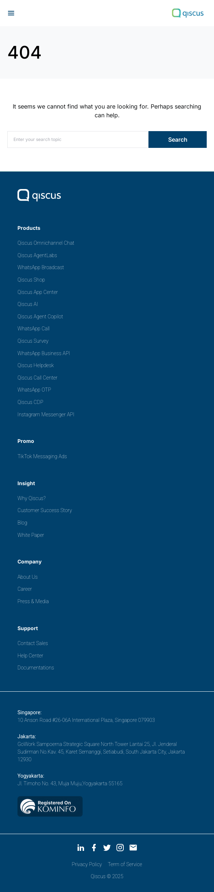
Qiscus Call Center (37, 378)
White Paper (30, 535)
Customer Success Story (44, 510)
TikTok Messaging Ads (42, 456)
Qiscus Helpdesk (35, 365)
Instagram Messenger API (45, 414)
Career (24, 589)
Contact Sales (32, 643)
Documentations (35, 668)
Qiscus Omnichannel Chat (45, 243)
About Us (27, 577)
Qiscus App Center (37, 292)
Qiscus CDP (30, 402)
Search (177, 139)
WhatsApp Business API (43, 353)
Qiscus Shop (31, 280)
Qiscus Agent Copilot (40, 316)
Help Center (30, 656)
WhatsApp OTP (34, 390)
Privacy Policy (87, 864)
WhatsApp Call (33, 328)
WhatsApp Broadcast (40, 267)
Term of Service (125, 864)
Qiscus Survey (32, 341)
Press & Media (33, 601)
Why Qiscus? (31, 498)
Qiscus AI (27, 304)
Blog (22, 523)
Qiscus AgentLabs (37, 255)
